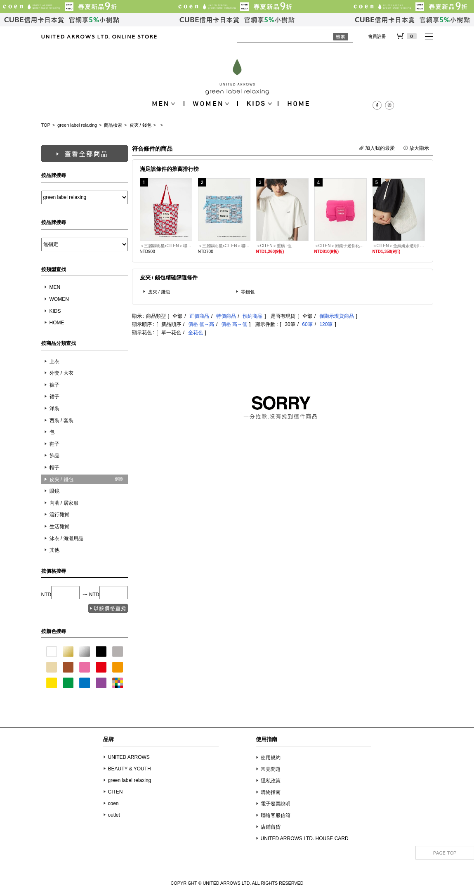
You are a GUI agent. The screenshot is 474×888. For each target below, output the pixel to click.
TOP (45, 125)
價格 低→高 (201, 324)
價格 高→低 (234, 324)
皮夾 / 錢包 (140, 125)
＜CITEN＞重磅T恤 (274, 245)
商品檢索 (113, 125)
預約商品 (252, 316)
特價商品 (226, 316)
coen (113, 803)
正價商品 (199, 316)
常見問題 (271, 769)
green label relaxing (77, 125)
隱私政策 (271, 781)
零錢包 (248, 291)
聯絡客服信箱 (275, 815)
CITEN (115, 792)
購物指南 (271, 792)
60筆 (307, 324)
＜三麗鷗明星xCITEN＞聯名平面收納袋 (224, 245)
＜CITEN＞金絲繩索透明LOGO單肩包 (399, 245)
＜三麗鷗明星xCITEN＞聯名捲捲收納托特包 (166, 245)
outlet (114, 815)
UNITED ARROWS (129, 757)
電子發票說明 (275, 804)
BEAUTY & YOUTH (129, 769)
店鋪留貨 (271, 827)
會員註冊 (377, 36)
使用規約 (271, 757)
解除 (119, 479)
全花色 (195, 332)
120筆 (326, 324)
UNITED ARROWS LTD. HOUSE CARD (305, 838)
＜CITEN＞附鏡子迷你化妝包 (340, 245)
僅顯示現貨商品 (336, 316)
